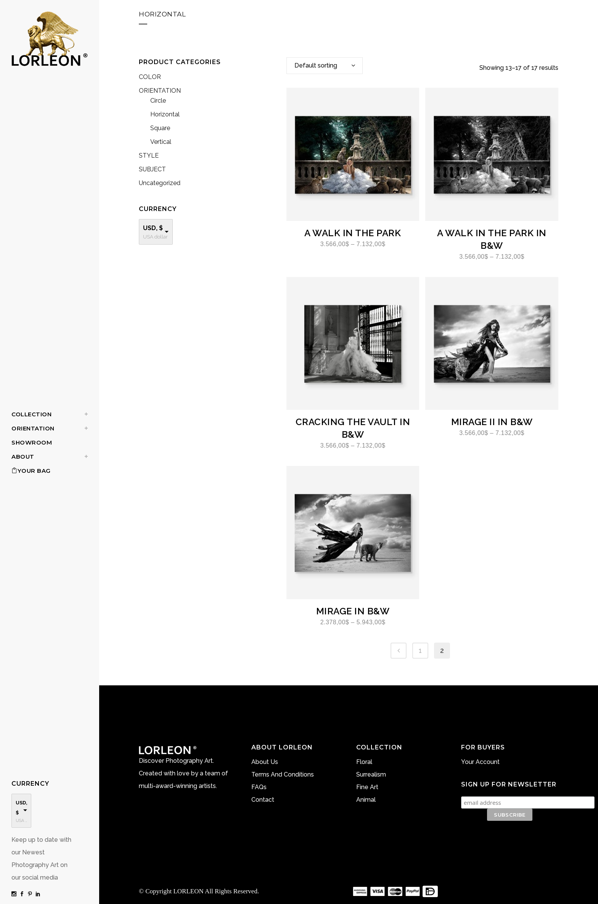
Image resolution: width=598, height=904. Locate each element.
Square (160, 128)
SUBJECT (152, 169)
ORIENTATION (160, 90)
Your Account (480, 761)
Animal (366, 799)
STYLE (149, 155)
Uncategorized (159, 183)
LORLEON (188, 891)
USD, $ (153, 228)
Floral (364, 761)
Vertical (160, 141)
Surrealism (371, 774)
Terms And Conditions (282, 774)
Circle (158, 100)
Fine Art (367, 787)
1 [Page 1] (420, 650)
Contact (262, 799)
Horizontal (165, 114)
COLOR (150, 77)
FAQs (259, 787)
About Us (264, 761)
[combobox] (324, 65)
